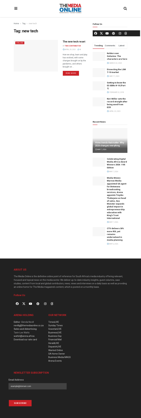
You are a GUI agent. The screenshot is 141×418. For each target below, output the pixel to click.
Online (19, 43)
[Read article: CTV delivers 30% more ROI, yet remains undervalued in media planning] (99, 231)
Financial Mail (55, 339)
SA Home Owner (56, 353)
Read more (72, 72)
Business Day (55, 336)
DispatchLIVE (54, 346)
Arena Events (55, 361)
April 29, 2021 (69, 49)
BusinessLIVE (55, 332)
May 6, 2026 (112, 244)
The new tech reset (74, 41)
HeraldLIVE (53, 343)
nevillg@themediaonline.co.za (29, 325)
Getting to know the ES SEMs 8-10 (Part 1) (116, 85)
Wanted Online (55, 350)
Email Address (16, 380)
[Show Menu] (16, 8)
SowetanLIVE (55, 329)
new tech (33, 23)
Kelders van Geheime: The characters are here (117, 56)
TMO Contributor (73, 46)
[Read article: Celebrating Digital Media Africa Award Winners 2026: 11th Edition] (99, 162)
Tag (23, 23)
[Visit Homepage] (70, 8)
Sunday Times (55, 325)
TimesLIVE (53, 322)
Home (16, 23)
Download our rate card (25, 339)
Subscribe (20, 403)
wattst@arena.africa (24, 336)
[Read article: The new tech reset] (36, 56)
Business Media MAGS (59, 357)
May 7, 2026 (100, 149)
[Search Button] (125, 8)
